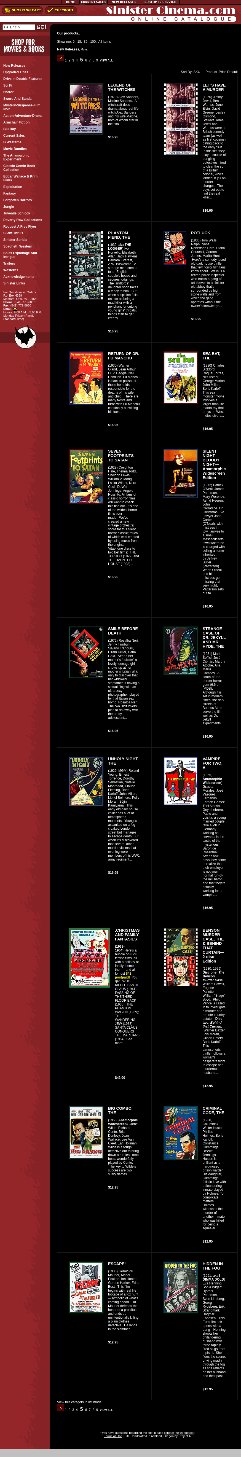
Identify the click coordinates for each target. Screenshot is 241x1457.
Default (232, 72)
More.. (85, 49)
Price (222, 72)
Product (210, 72)
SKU (197, 72)
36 (85, 42)
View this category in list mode (79, 1402)
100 (93, 42)
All (100, 42)
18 (79, 42)
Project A (184, 1436)
